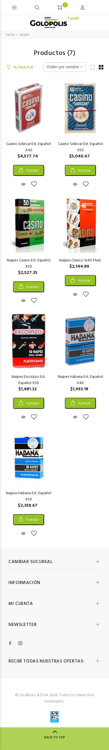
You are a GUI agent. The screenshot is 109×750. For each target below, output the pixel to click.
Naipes (24, 35)
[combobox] (64, 67)
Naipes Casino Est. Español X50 (28, 263)
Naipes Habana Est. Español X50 (28, 496)
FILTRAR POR (23, 68)
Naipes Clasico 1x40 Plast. (80, 260)
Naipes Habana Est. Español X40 (80, 380)
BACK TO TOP (54, 737)
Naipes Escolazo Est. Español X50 (29, 380)
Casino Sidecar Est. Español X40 (28, 147)
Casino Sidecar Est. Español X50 (80, 147)
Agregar (32, 170)
